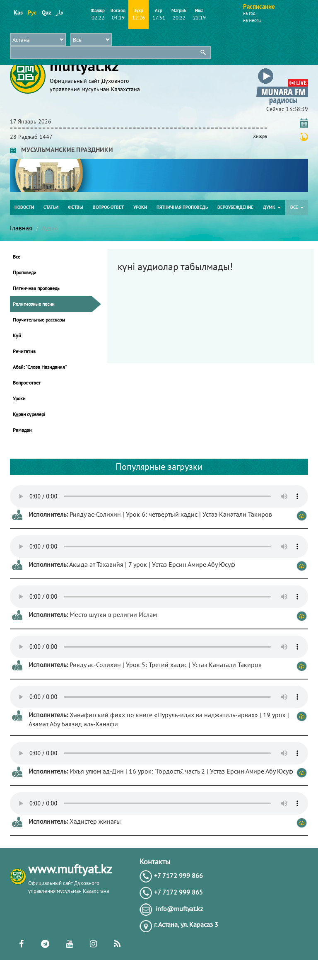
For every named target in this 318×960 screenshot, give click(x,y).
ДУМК (272, 207)
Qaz (46, 12)
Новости (24, 207)
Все (297, 207)
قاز (59, 12)
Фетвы (75, 207)
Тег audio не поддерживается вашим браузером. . (159, 496)
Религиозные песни (34, 304)
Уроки (140, 207)
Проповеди (24, 272)
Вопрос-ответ (108, 207)
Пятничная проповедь (182, 207)
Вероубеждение (235, 207)
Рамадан (22, 430)
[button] (282, 70)
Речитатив (24, 351)
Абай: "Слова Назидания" (40, 367)
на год (249, 13)
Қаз (18, 12)
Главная (21, 228)
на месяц (252, 20)
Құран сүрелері (29, 414)
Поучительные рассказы (39, 320)
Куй (17, 335)
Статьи (50, 207)
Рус (32, 12)
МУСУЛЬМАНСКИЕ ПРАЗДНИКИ (61, 149)
